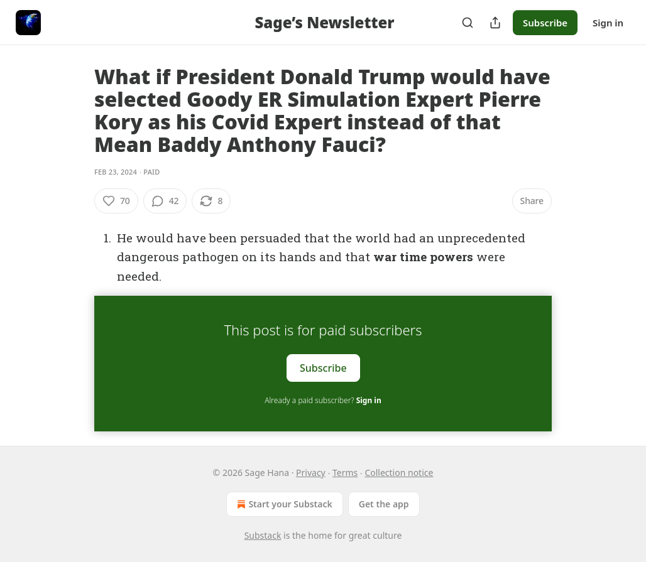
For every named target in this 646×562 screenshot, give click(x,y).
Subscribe (545, 22)
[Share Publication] (495, 22)
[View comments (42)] (165, 200)
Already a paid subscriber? (323, 400)
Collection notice (398, 472)
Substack (263, 535)
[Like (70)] (116, 200)
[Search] (467, 22)
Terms (345, 472)
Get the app (384, 504)
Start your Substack (283, 504)
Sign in (608, 22)
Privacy (311, 472)
